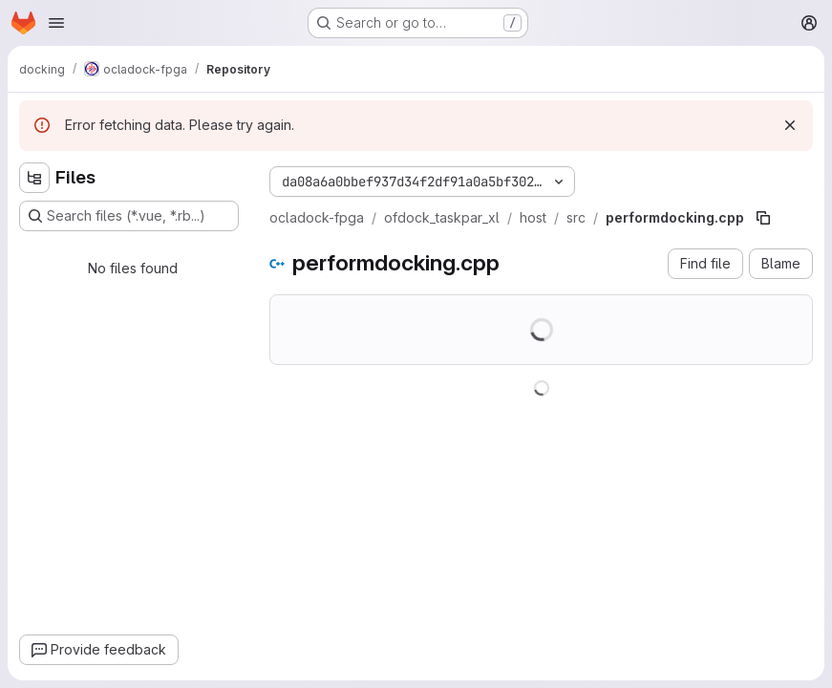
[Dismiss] (790, 125)
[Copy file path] (763, 218)
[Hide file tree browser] (34, 177)
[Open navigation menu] (56, 23)
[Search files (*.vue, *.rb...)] (129, 216)
